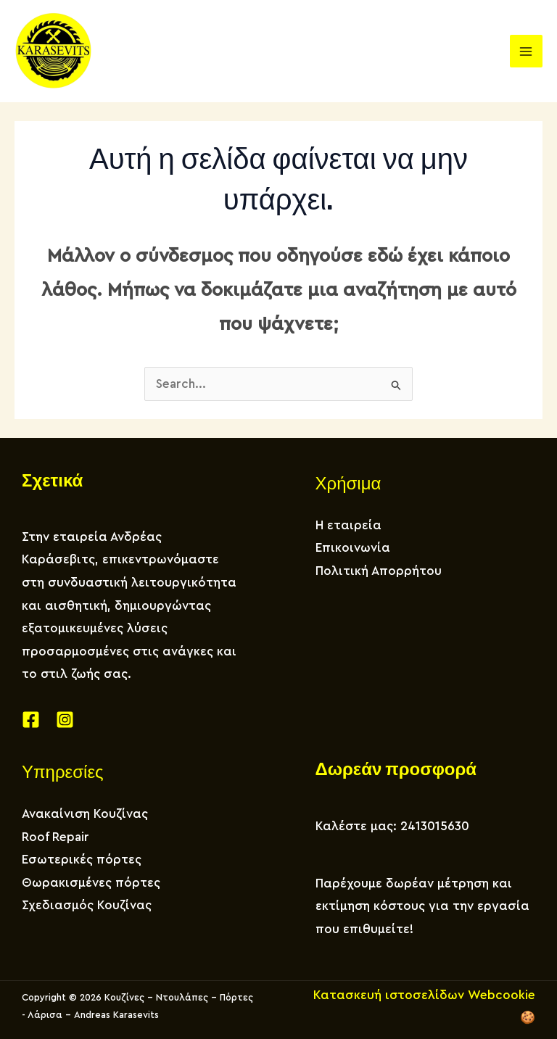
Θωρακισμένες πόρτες (91, 883)
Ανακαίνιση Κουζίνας (85, 814)
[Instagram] (65, 720)
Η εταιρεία (348, 525)
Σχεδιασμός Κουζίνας (87, 905)
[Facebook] (31, 720)
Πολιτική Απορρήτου (378, 571)
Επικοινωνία (352, 548)
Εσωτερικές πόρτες (81, 859)
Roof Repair (55, 837)
